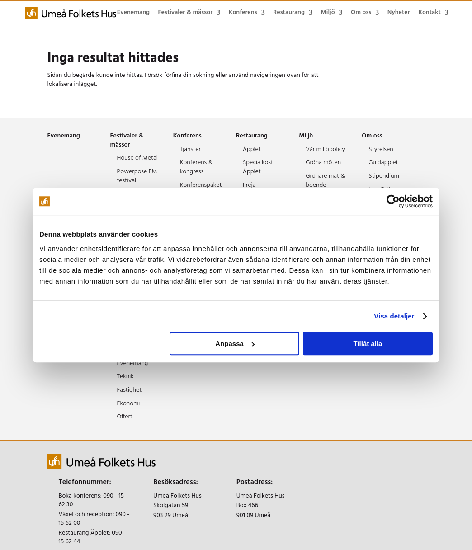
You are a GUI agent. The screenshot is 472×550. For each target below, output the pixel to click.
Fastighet (129, 390)
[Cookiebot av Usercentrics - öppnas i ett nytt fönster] (393, 201)
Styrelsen (380, 149)
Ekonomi (128, 403)
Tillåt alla (367, 343)
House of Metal (137, 158)
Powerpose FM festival (137, 176)
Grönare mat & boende (325, 180)
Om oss (361, 12)
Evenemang (133, 12)
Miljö (328, 12)
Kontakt (429, 12)
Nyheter (398, 12)
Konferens (243, 12)
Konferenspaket (201, 185)
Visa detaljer (394, 316)
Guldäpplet (383, 162)
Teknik (125, 376)
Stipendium (383, 176)
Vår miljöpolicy (325, 149)
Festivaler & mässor (185, 12)
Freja (249, 185)
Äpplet (252, 149)
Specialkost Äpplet (258, 167)
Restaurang (289, 12)
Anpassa (235, 343)
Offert (124, 417)
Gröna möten (323, 162)
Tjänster (190, 149)
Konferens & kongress (196, 167)
